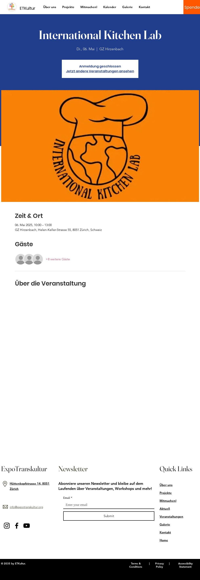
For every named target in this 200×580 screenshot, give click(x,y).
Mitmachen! (168, 501)
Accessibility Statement (185, 565)
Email (67, 498)
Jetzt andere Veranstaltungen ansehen (100, 71)
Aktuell (165, 509)
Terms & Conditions (135, 565)
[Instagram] (7, 526)
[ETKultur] (30, 8)
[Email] (107, 505)
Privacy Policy (159, 565)
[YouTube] (27, 526)
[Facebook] (17, 526)
